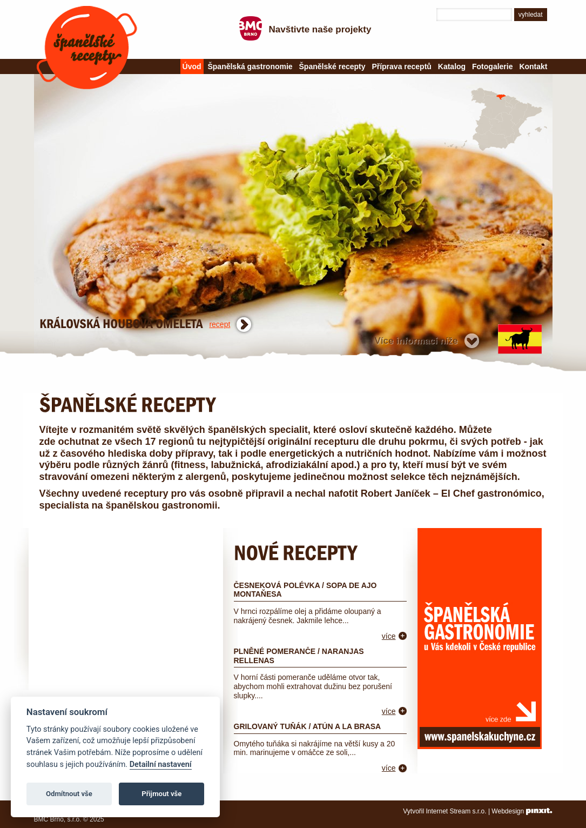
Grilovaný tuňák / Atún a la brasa (307, 726)
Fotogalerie (492, 66)
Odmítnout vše (69, 794)
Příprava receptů (402, 66)
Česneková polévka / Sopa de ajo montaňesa (305, 590)
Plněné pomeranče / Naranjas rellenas (299, 656)
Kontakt (533, 66)
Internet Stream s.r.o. (456, 811)
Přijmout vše (161, 794)
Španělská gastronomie (249, 66)
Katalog (452, 66)
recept (219, 324)
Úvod (192, 66)
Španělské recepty (87, 47)
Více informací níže (416, 341)
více (389, 636)
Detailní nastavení (161, 764)
